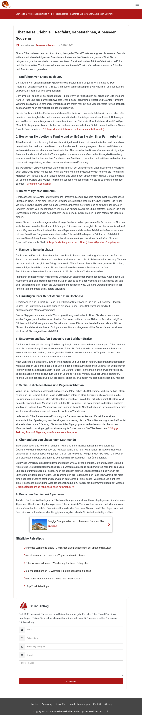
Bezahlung (47, 704)
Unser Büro (61, 704)
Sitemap (108, 704)
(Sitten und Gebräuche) (38, 183)
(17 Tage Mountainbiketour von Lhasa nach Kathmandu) (73, 129)
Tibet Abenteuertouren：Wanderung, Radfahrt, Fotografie (57, 563)
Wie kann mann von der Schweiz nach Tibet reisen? (54, 578)
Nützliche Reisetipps (37, 14)
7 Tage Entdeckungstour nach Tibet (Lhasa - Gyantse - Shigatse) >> (83, 242)
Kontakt (97, 704)
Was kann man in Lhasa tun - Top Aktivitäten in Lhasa (55, 555)
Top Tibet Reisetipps (37, 586)
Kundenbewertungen (80, 704)
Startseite (20, 14)
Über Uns (34, 704)
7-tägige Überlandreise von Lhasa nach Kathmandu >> (45, 486)
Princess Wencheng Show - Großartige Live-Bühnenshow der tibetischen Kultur (68, 547)
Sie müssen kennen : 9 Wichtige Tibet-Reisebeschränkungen (58, 570)
